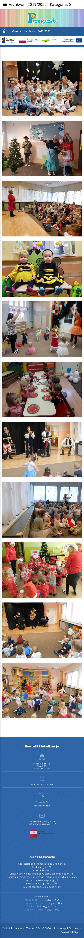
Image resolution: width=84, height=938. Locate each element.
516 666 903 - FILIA (42, 803)
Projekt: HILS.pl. (69, 932)
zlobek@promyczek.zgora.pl (42, 819)
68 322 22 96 (42, 800)
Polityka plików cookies (68, 928)
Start (5, 30)
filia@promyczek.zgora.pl (39, 822)
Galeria (16, 31)
